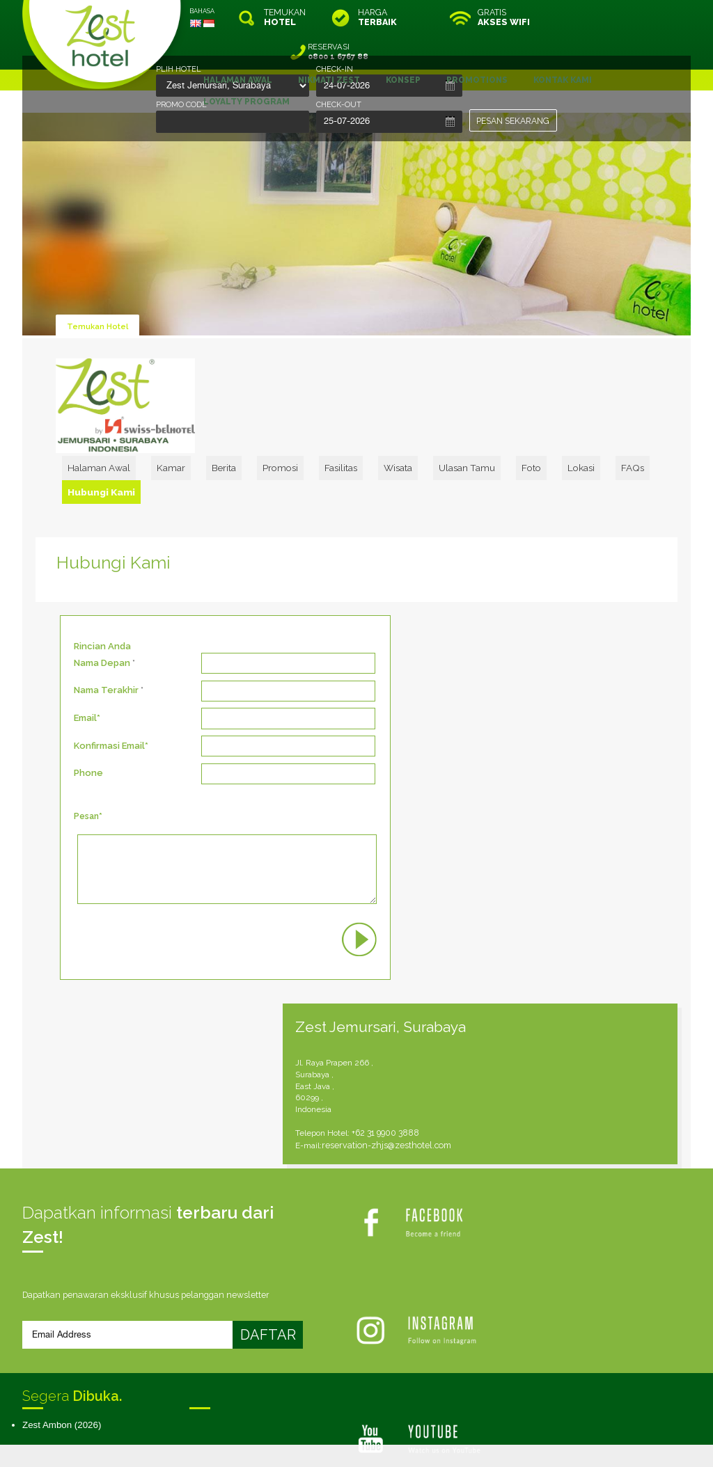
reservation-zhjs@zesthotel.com (526, 697)
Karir (468, 1255)
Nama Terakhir (106, 628)
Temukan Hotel (99, 291)
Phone (88, 711)
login (409, 1429)
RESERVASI (631, 17)
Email (85, 656)
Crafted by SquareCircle (436, 1441)
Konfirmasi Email (109, 684)
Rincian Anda (102, 584)
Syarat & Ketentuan (274, 1255)
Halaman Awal (172, 427)
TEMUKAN (285, 17)
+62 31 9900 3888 (527, 686)
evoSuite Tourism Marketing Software (312, 1441)
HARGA (377, 17)
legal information (363, 1429)
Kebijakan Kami (359, 1255)
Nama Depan (102, 601)
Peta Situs (424, 1255)
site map (310, 1429)
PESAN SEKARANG (513, 121)
